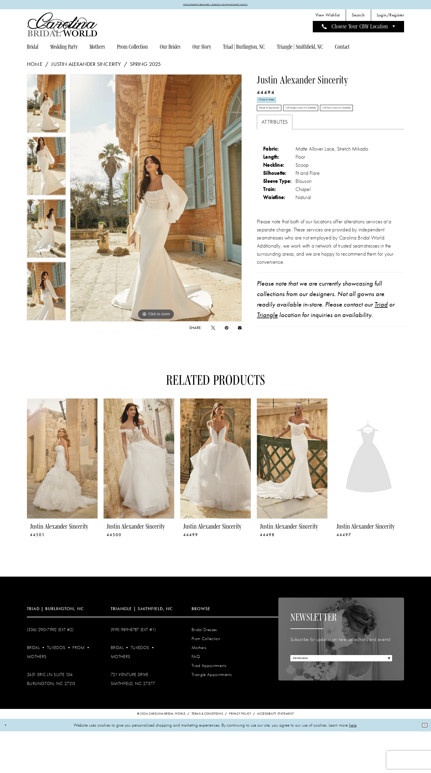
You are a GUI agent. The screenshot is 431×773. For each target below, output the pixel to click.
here (352, 766)
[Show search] (358, 18)
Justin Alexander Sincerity (86, 67)
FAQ (196, 697)
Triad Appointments (209, 706)
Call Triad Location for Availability (292, 145)
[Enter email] (341, 703)
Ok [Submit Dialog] (421, 766)
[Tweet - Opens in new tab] (213, 330)
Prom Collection (206, 679)
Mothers (36, 697)
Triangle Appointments (212, 715)
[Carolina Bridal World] (62, 27)
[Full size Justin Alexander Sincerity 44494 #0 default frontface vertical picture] (156, 201)
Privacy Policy (240, 755)
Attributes (275, 163)
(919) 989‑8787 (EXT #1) (133, 670)
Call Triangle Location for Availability (354, 127)
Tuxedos (56, 688)
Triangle (267, 356)
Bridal (33, 688)
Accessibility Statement (275, 755)
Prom (78, 688)
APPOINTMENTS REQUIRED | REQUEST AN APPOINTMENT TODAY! (215, 6)
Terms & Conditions (207, 755)
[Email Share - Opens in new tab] (240, 330)
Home (35, 67)
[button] (390, 18)
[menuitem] (327, 18)
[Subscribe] (385, 702)
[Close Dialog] (8, 766)
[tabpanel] (46, 108)
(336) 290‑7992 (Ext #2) (50, 670)
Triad (381, 345)
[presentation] (62, 499)
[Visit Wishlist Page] (327, 18)
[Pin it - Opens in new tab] (226, 330)
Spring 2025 (145, 67)
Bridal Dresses (204, 670)
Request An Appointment (284, 127)
